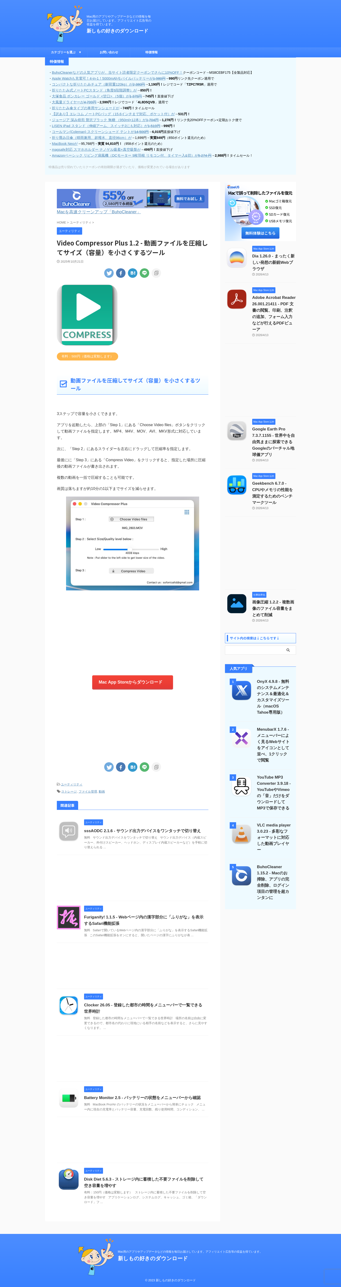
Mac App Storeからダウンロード (130, 677)
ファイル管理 (88, 784)
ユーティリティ (71, 778)
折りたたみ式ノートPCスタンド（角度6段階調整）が (91, 89)
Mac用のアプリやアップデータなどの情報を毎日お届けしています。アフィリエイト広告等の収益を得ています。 (190, 1251)
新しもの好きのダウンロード (117, 30)
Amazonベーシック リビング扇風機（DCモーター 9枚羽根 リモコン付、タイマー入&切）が (126, 152)
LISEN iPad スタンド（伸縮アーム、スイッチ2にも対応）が (102, 123)
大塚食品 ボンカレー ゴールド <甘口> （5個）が (94, 95)
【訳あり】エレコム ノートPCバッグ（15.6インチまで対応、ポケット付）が (109, 112)
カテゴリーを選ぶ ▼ (66, 52)
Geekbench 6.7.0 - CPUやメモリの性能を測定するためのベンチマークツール (274, 467)
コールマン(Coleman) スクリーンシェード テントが (97, 129)
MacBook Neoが (64, 140)
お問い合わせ (109, 52)
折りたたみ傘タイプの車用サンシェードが (83, 106)
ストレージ (69, 784)
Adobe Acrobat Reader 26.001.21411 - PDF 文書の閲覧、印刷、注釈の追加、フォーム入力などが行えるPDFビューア (274, 300)
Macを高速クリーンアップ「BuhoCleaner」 (92, 208)
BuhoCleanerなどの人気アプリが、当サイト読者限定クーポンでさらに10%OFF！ (113, 72)
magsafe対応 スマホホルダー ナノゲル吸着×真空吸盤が (93, 146)
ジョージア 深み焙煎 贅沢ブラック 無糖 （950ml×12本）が (101, 118)
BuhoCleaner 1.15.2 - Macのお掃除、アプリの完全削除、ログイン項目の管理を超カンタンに (274, 831)
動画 (102, 784)
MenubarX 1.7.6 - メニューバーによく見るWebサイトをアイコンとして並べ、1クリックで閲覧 (274, 706)
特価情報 (151, 52)
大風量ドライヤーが (72, 101)
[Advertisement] (132, 626)
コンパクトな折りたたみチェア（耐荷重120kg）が (95, 84)
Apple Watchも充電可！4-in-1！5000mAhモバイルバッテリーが (105, 78)
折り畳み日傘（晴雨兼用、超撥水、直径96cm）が (89, 135)
